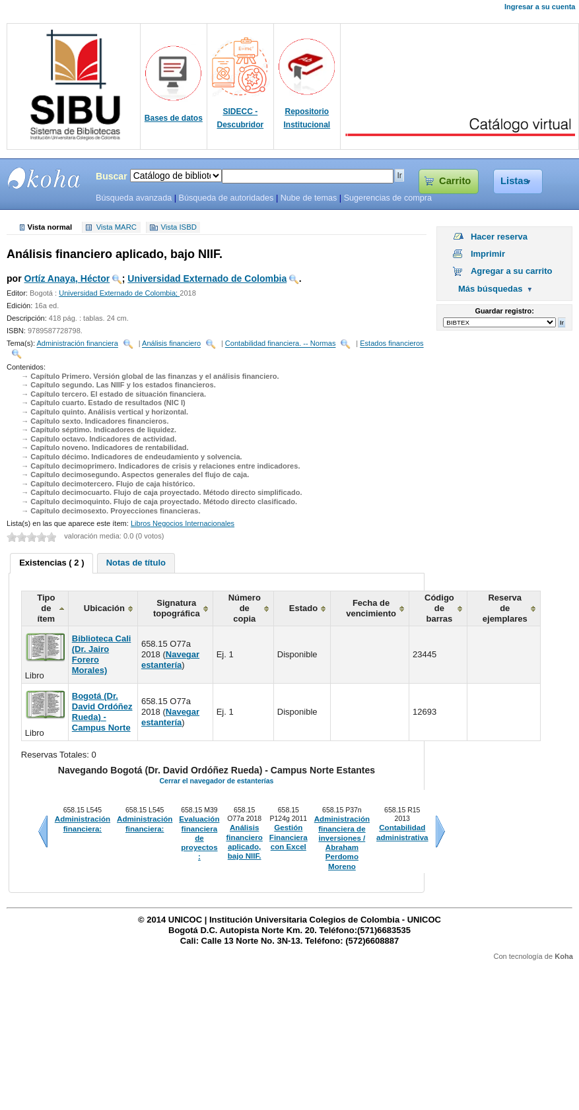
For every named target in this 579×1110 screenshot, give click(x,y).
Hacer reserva (499, 237)
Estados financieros (391, 344)
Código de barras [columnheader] (439, 608)
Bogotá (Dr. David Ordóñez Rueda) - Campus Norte (102, 712)
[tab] (51, 563)
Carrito (455, 181)
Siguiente (440, 831)
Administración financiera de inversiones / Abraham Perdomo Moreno (342, 842)
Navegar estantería (170, 659)
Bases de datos (174, 118)
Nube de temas (309, 198)
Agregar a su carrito (512, 271)
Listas (514, 181)
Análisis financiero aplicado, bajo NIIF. (244, 842)
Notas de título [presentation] (136, 563)
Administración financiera (77, 344)
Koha (564, 956)
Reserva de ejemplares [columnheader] (505, 608)
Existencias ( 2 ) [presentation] (51, 563)
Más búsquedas (490, 289)
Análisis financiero (171, 344)
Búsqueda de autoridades (225, 198)
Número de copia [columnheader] (244, 608)
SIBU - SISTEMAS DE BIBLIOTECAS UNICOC (44, 178)
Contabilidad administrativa (402, 832)
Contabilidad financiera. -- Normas (280, 344)
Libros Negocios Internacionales (182, 523)
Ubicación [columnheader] (104, 608)
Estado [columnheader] (303, 608)
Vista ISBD (178, 228)
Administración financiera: (82, 823)
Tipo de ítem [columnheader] (46, 608)
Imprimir (488, 254)
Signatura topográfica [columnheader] (176, 608)
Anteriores (43, 831)
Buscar (111, 176)
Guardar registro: (504, 311)
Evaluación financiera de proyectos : (199, 838)
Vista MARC (116, 228)
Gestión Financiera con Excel (288, 837)
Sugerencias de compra (388, 198)
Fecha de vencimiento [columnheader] (371, 608)
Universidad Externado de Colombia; (119, 293)
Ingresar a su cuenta (539, 7)
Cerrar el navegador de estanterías (216, 781)
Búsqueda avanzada (134, 198)
